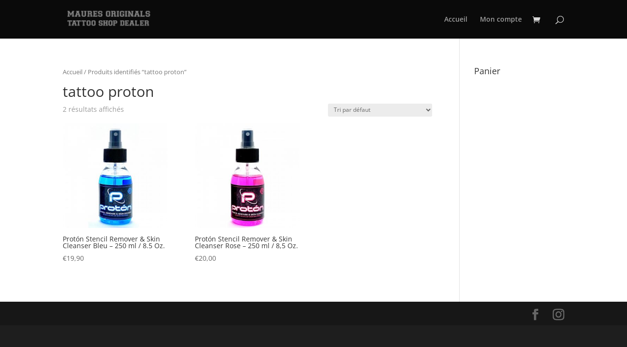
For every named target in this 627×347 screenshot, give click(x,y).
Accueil (455, 20)
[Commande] (380, 110)
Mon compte (501, 20)
